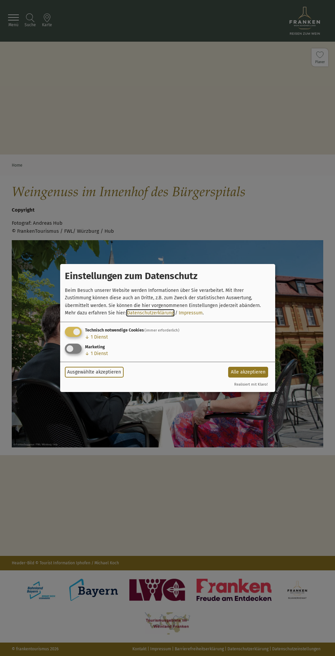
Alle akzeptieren (248, 372)
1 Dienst (96, 337)
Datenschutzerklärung (150, 313)
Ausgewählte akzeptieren (94, 372)
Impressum (191, 313)
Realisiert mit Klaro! (251, 384)
